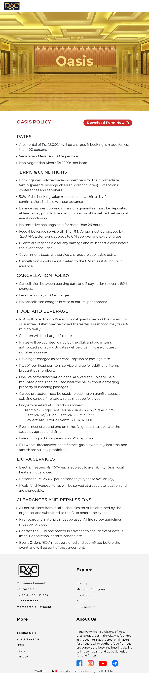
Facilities (83, 595)
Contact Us (25, 589)
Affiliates (83, 601)
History (82, 583)
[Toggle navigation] (143, 6)
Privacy (22, 656)
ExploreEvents (28, 638)
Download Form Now (108, 123)
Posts (21, 650)
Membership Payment (34, 606)
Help (20, 644)
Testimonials (26, 632)
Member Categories (92, 589)
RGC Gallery (85, 607)
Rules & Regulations (32, 594)
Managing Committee (34, 583)
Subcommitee (28, 600)
